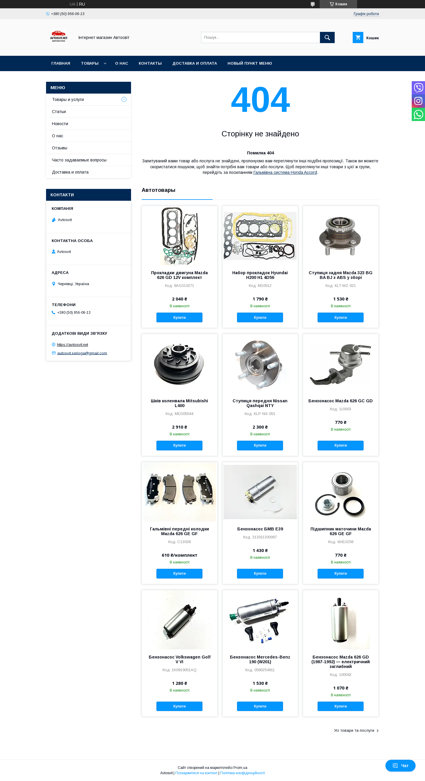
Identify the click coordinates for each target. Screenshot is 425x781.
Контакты (150, 63)
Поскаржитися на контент (196, 773)
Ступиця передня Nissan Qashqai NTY (260, 403)
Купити (179, 318)
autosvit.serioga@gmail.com (82, 353)
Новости (60, 123)
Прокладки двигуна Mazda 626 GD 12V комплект (179, 275)
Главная (60, 63)
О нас (121, 63)
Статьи (59, 111)
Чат (400, 765)
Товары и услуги (68, 99)
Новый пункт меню (250, 63)
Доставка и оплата (194, 63)
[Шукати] (327, 37)
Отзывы (59, 148)
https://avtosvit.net (72, 344)
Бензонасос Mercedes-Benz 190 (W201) (260, 659)
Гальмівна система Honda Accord (285, 172)
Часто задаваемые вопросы (79, 160)
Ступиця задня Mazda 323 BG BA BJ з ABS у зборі (340, 275)
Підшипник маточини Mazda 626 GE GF (340, 531)
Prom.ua (240, 768)
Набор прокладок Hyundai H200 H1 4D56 (260, 275)
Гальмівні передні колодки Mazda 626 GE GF (179, 531)
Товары (90, 63)
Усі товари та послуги (354, 730)
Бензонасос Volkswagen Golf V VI (179, 659)
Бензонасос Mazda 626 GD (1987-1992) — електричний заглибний (340, 662)
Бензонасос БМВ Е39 (260, 529)
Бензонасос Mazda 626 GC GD (340, 400)
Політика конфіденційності (242, 773)
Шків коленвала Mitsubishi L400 (179, 403)
